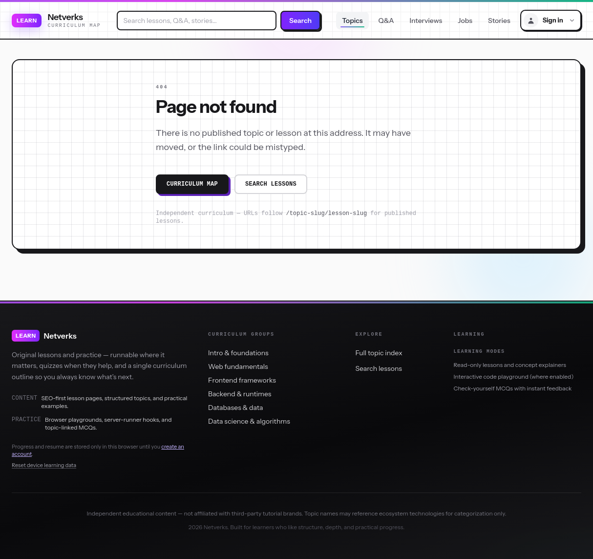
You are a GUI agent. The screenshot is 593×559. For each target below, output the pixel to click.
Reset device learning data (44, 465)
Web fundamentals (238, 366)
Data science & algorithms (249, 421)
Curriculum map (192, 184)
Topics (352, 20)
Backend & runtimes (239, 393)
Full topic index (379, 352)
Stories (499, 20)
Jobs (465, 20)
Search (300, 20)
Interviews (426, 20)
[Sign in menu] (550, 20)
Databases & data (235, 407)
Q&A (386, 20)
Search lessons (270, 184)
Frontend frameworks (242, 380)
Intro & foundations (238, 352)
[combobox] (196, 20)
